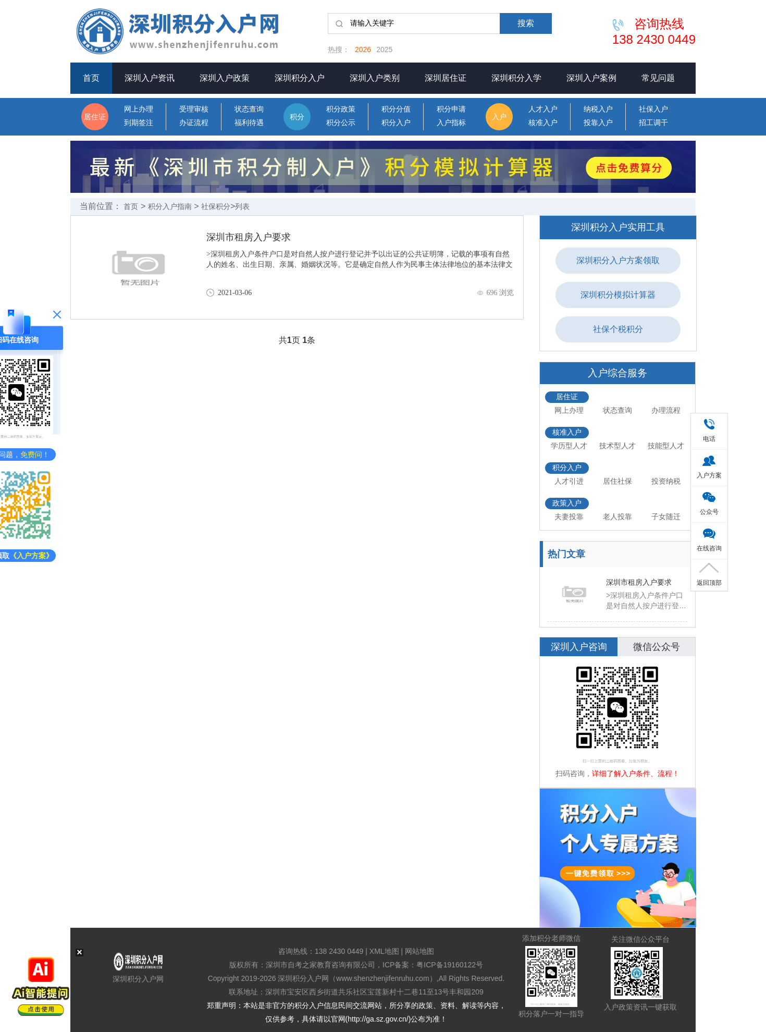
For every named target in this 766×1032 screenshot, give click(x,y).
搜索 (525, 23)
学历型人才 (569, 445)
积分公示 (340, 123)
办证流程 (193, 123)
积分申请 (451, 109)
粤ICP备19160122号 (449, 965)
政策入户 (567, 503)
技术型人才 (617, 445)
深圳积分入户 (300, 77)
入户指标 (451, 123)
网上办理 (138, 109)
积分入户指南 (170, 206)
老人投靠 (617, 516)
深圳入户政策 (225, 77)
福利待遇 (249, 123)
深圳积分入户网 (138, 979)
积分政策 (340, 109)
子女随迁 (666, 516)
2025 (384, 49)
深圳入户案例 (591, 77)
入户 (499, 117)
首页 (91, 77)
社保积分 (215, 206)
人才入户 (543, 109)
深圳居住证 (445, 77)
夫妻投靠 (569, 516)
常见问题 (658, 77)
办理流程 (666, 410)
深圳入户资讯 (150, 77)
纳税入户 (598, 109)
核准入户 (543, 123)
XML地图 (384, 951)
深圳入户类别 (375, 77)
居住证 (95, 117)
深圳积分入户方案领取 (618, 260)
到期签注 (138, 123)
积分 (297, 117)
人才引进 (569, 481)
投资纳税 (666, 481)
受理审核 (193, 109)
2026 (363, 49)
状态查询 (249, 109)
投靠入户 (598, 123)
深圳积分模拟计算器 (618, 294)
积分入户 (396, 123)
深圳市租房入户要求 (248, 237)
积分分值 (396, 109)
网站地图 (419, 951)
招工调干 (653, 123)
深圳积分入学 (516, 77)
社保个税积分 (618, 329)
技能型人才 (666, 445)
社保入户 (653, 109)
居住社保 (617, 481)
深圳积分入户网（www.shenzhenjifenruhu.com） (357, 978)
